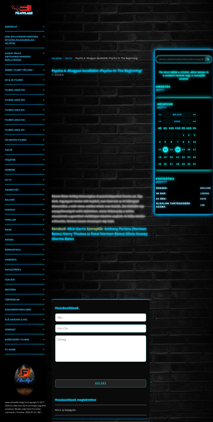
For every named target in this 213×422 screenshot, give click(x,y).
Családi (10, 279)
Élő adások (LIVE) (16, 319)
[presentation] (80, 371)
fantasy (10, 209)
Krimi (8, 229)
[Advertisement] (101, 97)
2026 (177, 121)
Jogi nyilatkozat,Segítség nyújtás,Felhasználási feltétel (21, 40)
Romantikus (13, 249)
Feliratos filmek (15, 139)
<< (160, 114)
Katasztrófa (13, 269)
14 (177, 149)
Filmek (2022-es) (15, 129)
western (10, 289)
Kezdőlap (11, 26)
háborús (11, 259)
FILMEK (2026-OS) (15, 89)
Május (177, 114)
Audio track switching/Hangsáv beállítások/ (18, 56)
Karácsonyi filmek (17, 339)
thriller (10, 219)
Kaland (10, 199)
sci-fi (8, 179)
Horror (10, 169)
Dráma (9, 239)
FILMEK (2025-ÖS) (15, 99)
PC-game (10, 349)
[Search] (208, 59)
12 (165, 149)
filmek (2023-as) (15, 119)
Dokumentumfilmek (18, 309)
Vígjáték (10, 159)
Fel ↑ (40, 412)
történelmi (12, 299)
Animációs (12, 189)
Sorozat (10, 329)
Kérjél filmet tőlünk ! (19, 69)
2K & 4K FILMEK (14, 79)
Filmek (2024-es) (15, 109)
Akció (8, 149)
